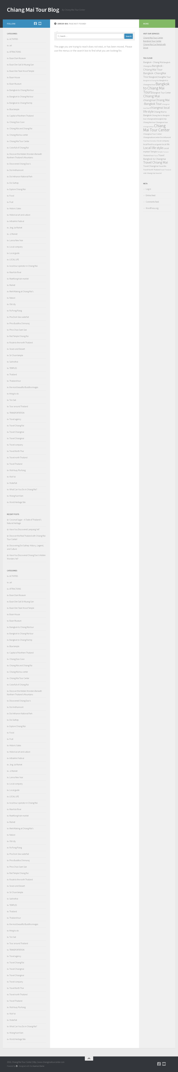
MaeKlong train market (19, 278)
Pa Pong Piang (15, 310)
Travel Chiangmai (16, 432)
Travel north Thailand (18, 457)
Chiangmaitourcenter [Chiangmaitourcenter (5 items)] (151, 137)
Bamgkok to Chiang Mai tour (21, 90)
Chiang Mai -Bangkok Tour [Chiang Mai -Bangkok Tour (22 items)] (156, 102)
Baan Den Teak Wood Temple (21, 71)
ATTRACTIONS (15, 52)
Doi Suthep (14, 183)
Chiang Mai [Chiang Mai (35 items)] (151, 96)
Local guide (14, 253)
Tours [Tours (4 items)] (156, 156)
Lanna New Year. (16, 240)
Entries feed (150, 195)
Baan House (14, 77)
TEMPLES (13, 368)
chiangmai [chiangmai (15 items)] (149, 100)
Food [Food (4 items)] (145, 141)
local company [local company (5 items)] (163, 141)
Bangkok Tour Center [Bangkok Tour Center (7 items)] (161, 92)
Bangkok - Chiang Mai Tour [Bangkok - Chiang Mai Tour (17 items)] (153, 67)
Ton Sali (12, 400)
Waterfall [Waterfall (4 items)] (159, 173)
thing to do (14, 393)
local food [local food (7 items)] (147, 144)
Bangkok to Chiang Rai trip (20, 103)
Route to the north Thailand (21, 342)
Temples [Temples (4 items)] (160, 152)
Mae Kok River (15, 272)
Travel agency (15, 419)
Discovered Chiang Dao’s (20, 163)
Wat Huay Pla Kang (17, 470)
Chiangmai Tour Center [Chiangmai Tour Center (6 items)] (152, 134)
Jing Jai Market (15, 227)
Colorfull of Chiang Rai (19, 147)
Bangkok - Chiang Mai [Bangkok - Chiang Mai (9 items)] (153, 62)
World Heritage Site (17, 502)
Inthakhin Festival (16, 221)
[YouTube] (39, 23)
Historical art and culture (19, 215)
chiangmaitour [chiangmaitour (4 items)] (148, 126)
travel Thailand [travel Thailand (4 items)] (166, 170)
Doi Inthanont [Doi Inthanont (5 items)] (165, 137)
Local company (16, 246)
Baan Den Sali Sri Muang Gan (21, 64)
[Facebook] (35, 23)
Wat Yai (12, 476)
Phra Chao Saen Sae (18, 329)
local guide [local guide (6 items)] (156, 144)
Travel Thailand (15, 464)
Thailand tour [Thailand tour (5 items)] (148, 155)
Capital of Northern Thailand (21, 115)
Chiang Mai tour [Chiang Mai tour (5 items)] (149, 122)
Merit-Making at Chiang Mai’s (21, 291)
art (10, 45)
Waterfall (13, 483)
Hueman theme (38, 1066)
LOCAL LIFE (14, 259)
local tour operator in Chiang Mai (23, 266)
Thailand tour (15, 381)
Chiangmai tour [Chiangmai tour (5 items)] (162, 122)
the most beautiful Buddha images (23, 387)
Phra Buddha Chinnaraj (19, 323)
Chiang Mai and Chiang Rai (20, 128)
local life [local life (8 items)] (166, 144)
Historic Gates (15, 208)
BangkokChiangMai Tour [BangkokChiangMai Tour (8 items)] (160, 77)
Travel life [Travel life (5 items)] (162, 166)
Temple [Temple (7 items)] (153, 151)
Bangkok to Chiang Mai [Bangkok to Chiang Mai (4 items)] (151, 80)
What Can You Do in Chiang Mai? (23, 489)
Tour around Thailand (18, 406)
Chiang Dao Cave (16, 122)
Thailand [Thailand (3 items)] (166, 152)
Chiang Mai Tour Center (19, 141)
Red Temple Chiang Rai (19, 336)
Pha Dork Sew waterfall (19, 317)
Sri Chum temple (16, 355)
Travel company (16, 444)
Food (11, 195)
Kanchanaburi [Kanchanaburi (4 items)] (152, 141)
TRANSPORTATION (16, 412)
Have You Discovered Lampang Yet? (24, 529)
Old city (12, 304)
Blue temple (14, 109)
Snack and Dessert (17, 349)
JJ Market (13, 234)
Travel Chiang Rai (16, 425)
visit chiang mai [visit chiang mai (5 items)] (149, 173)
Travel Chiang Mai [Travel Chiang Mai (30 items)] (155, 162)
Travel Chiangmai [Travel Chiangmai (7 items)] (150, 166)
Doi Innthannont (16, 170)
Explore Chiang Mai (17, 189)
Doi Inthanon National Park (20, 176)
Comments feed (152, 201)
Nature (12, 298)
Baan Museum (15, 83)
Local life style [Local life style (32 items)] (153, 147)
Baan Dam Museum (17, 58)
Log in (148, 189)
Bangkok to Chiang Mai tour (21, 96)
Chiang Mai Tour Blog (33, 9)
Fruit (11, 202)
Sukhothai (13, 361)
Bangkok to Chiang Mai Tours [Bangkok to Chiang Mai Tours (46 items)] (156, 87)
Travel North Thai (16, 451)
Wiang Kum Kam (16, 495)
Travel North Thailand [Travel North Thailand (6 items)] (151, 169)
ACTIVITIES (13, 39)
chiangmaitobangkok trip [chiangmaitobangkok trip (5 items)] (157, 119)
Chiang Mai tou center (18, 135)
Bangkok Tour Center (152, 41)
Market (12, 285)
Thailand (13, 374)
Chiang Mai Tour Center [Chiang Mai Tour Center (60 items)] (156, 127)
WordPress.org (152, 208)
